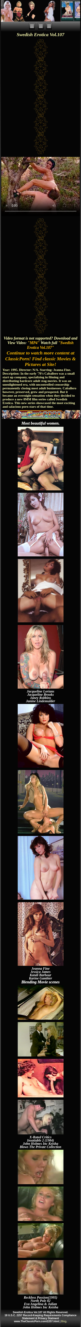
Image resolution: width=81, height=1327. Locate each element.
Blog (63, 1321)
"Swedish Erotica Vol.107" (50, 345)
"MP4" (34, 343)
